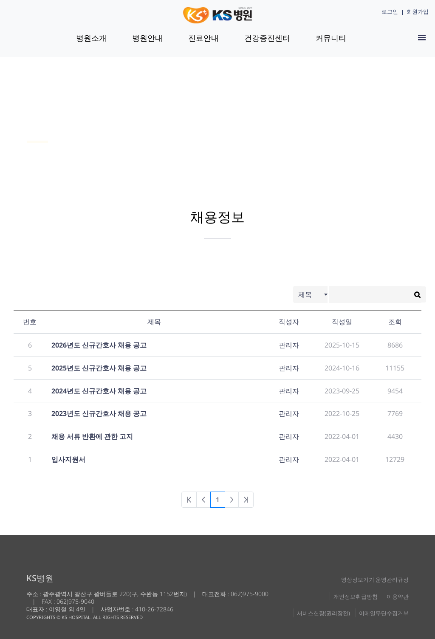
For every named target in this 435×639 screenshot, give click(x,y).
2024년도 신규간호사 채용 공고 (99, 391)
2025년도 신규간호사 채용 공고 (99, 368)
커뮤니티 (331, 38)
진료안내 (203, 38)
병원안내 (147, 38)
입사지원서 (68, 459)
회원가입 (418, 11)
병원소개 (91, 38)
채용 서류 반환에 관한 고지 (92, 436)
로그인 (389, 11)
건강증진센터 (267, 38)
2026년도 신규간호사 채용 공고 (99, 345)
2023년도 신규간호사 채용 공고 (99, 413)
